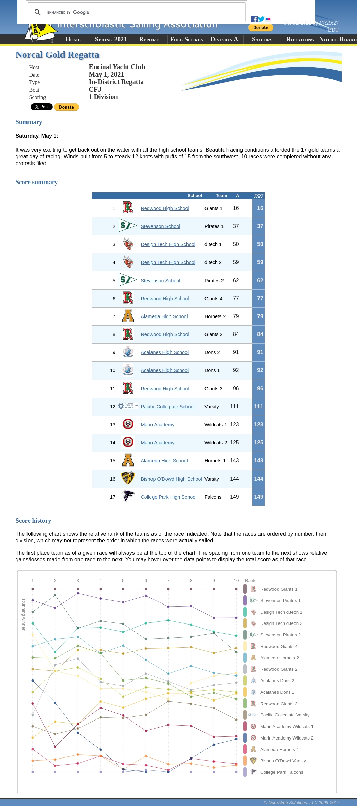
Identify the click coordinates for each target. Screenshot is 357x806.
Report (149, 39)
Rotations (300, 39)
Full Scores (186, 39)
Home (73, 39)
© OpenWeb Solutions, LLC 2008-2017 (301, 802)
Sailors (262, 39)
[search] (135, 12)
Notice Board (338, 39)
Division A (224, 39)
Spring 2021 (111, 39)
